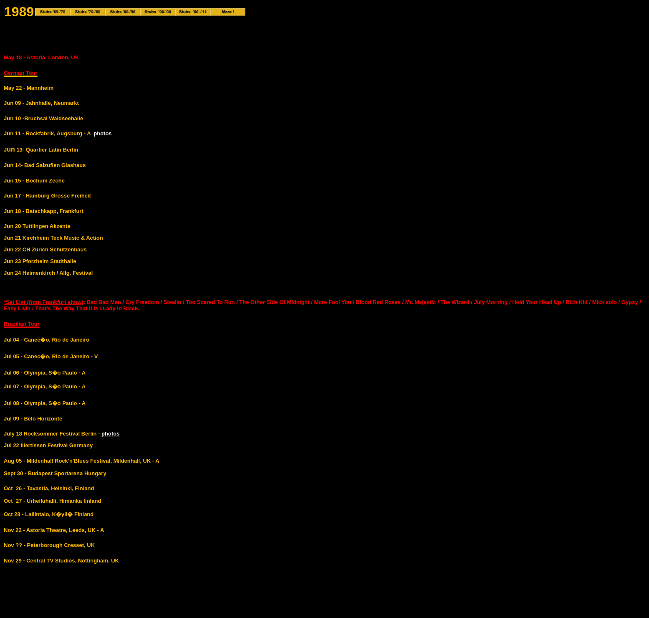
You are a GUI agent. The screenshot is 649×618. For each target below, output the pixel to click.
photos (102, 133)
